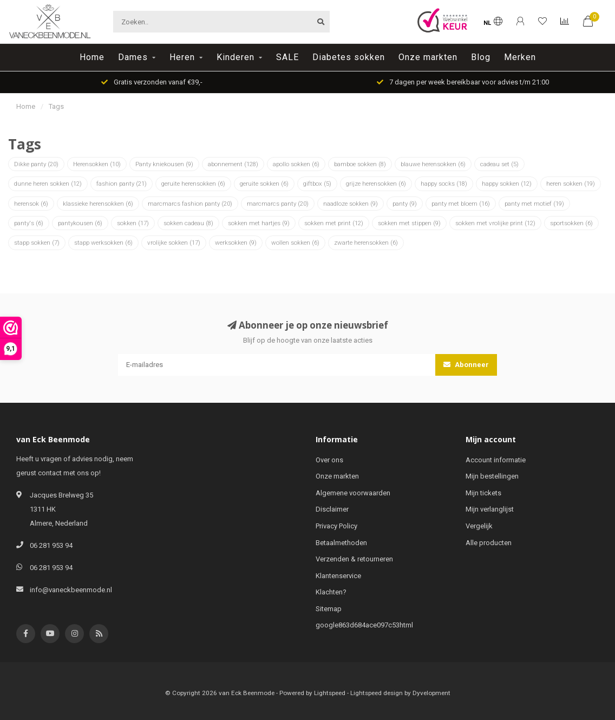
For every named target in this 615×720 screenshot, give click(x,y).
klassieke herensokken (98, 203)
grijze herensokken (376, 183)
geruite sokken (264, 183)
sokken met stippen (409, 223)
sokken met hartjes (259, 223)
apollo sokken (296, 164)
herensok (31, 203)
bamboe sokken (360, 164)
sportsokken (571, 223)
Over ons (329, 460)
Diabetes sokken (348, 57)
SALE (287, 57)
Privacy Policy (336, 526)
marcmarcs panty (278, 203)
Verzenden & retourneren (354, 559)
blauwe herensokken (433, 164)
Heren (182, 57)
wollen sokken (295, 242)
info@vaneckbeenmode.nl (71, 590)
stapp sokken (37, 242)
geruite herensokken (193, 183)
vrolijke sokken (173, 242)
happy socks (444, 183)
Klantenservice (338, 576)
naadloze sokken (350, 203)
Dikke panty (36, 164)
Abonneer (466, 365)
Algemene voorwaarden (353, 493)
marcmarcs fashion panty (190, 203)
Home (92, 57)
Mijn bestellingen (492, 476)
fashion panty (121, 183)
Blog (480, 57)
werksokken (236, 242)
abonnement (233, 164)
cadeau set (499, 164)
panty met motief (534, 203)
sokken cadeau (188, 223)
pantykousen (80, 223)
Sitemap (329, 609)
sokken (133, 223)
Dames (133, 57)
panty (404, 203)
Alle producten (489, 543)
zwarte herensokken (366, 242)
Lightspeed (329, 693)
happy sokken (507, 183)
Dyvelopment (431, 693)
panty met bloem (460, 203)
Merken (520, 57)
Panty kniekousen (164, 164)
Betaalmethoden (341, 543)
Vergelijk (479, 526)
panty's (28, 223)
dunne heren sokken (48, 183)
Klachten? (331, 592)
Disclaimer (332, 509)
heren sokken (570, 183)
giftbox (317, 183)
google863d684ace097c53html (364, 625)
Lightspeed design (376, 693)
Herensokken (97, 164)
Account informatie (496, 460)
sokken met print (333, 223)
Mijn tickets (483, 493)
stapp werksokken (103, 242)
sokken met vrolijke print (495, 223)
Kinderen (235, 57)
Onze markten (427, 57)
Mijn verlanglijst (490, 509)
